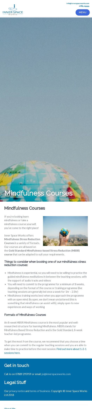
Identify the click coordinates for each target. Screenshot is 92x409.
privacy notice (17, 391)
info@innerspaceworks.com (77, 3)
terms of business (40, 391)
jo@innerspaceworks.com (56, 374)
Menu (82, 12)
